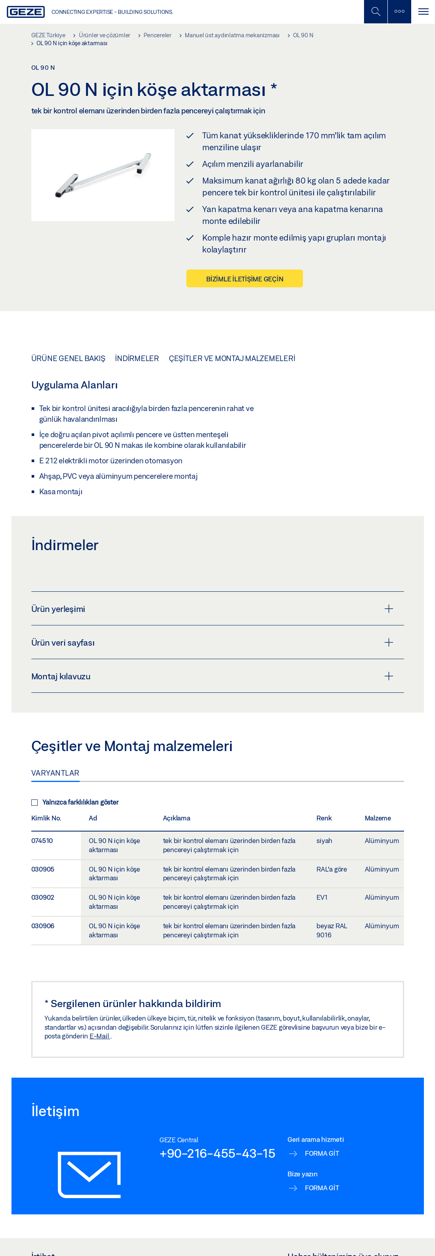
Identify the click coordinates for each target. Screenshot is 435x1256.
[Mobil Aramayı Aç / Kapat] (375, 11)
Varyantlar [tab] (55, 773)
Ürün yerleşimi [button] (212, 609)
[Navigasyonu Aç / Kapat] (423, 11)
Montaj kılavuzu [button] (212, 676)
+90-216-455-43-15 (217, 1153)
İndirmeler (137, 358)
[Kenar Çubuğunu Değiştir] (399, 11)
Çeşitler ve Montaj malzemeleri (232, 358)
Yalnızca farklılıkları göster (75, 802)
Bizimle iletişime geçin (244, 279)
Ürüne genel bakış (68, 358)
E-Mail (100, 1036)
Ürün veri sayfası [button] (212, 642)
